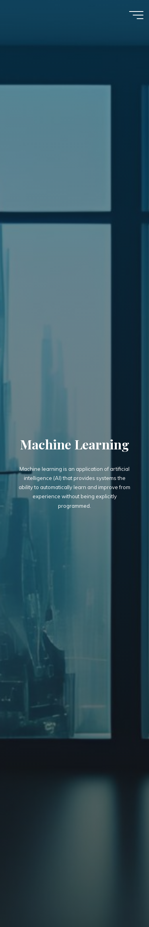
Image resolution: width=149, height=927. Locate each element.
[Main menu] (136, 15)
